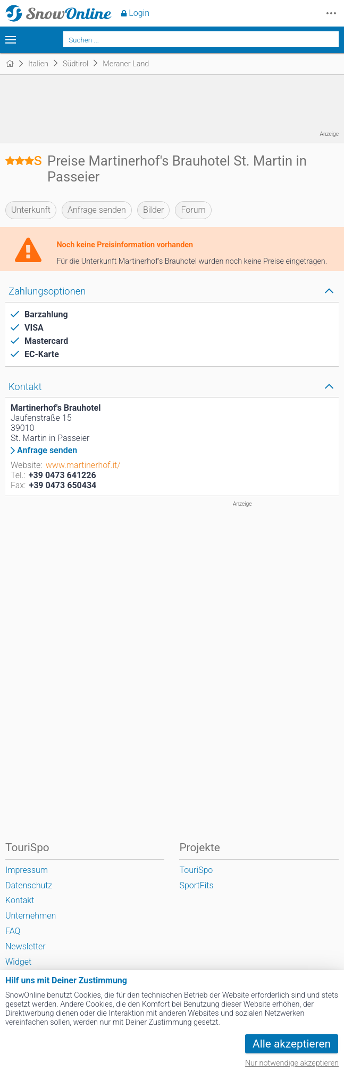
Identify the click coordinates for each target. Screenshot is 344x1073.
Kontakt (19, 900)
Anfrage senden (97, 210)
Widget (18, 962)
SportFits (196, 885)
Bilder (153, 210)
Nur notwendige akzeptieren (292, 1063)
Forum (193, 210)
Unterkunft (31, 210)
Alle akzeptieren (292, 1043)
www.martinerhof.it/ (83, 465)
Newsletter (25, 946)
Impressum (26, 870)
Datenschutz (28, 885)
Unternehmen (30, 916)
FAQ (12, 931)
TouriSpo (196, 870)
